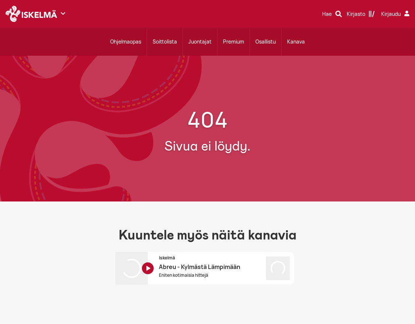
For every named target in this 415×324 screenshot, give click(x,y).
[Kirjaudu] (396, 14)
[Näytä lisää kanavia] (63, 13)
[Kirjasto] (360, 14)
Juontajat (200, 41)
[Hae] (332, 14)
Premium (233, 41)
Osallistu (265, 41)
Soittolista (165, 41)
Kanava (296, 41)
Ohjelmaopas (125, 41)
